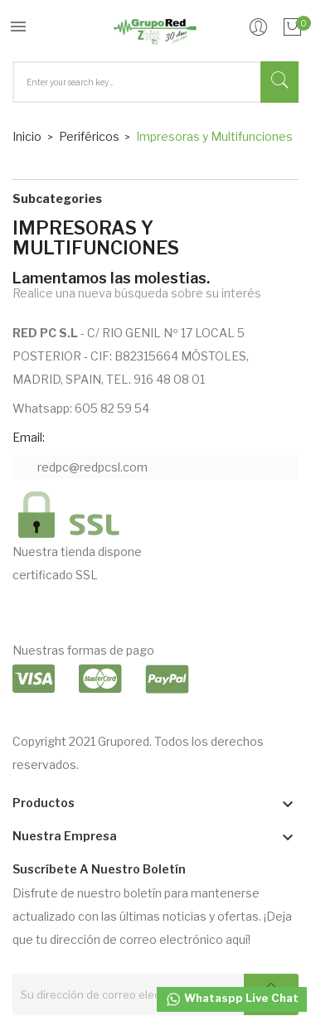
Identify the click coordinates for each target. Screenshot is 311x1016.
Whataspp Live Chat (232, 999)
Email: (28, 437)
